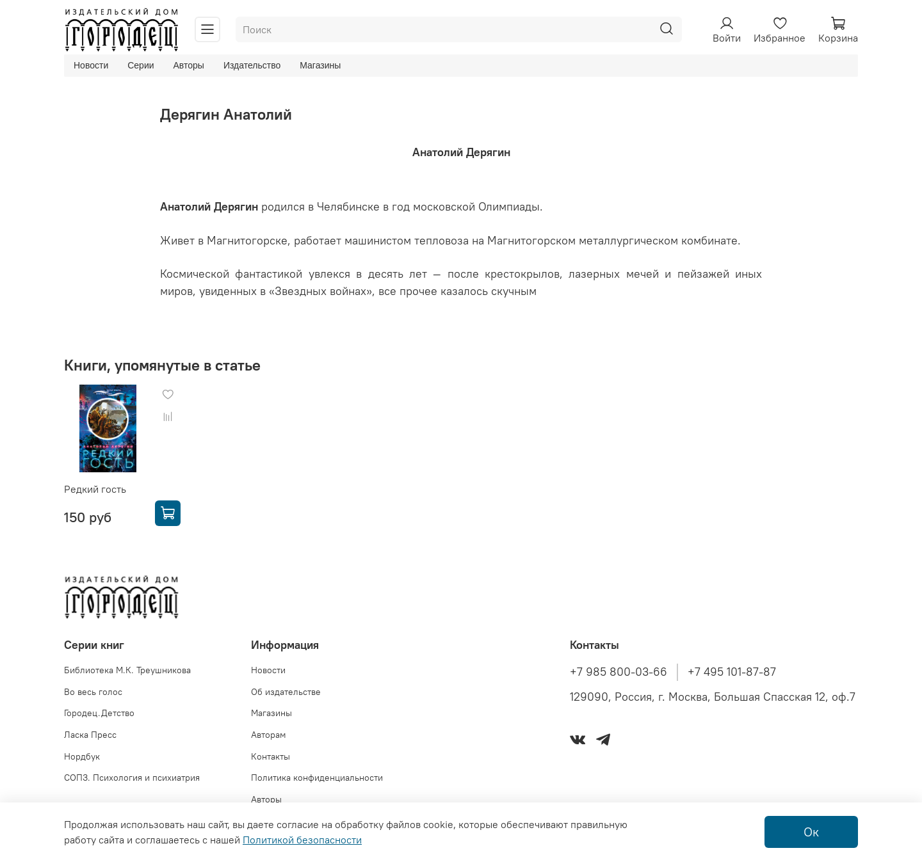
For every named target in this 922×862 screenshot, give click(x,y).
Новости (91, 65)
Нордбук (82, 756)
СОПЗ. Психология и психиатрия (132, 777)
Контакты (270, 756)
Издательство (251, 65)
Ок (811, 832)
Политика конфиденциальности (317, 777)
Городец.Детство (99, 713)
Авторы (189, 65)
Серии (140, 65)
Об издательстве (286, 692)
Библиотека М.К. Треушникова (127, 670)
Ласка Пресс (90, 734)
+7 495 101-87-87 (732, 672)
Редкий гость (95, 489)
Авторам (268, 734)
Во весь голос (93, 692)
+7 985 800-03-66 (618, 672)
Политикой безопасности (302, 839)
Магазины (320, 65)
